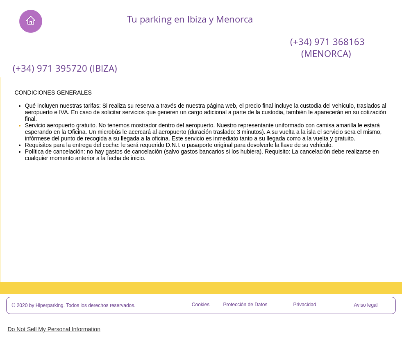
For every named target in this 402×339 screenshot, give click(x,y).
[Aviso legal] (366, 305)
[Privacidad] (305, 305)
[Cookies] (201, 305)
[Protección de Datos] (245, 305)
